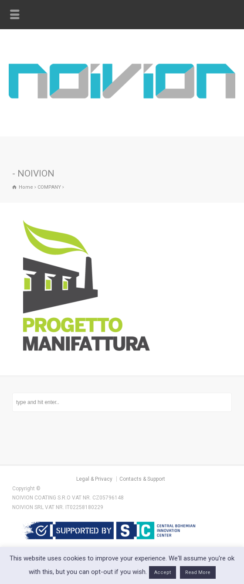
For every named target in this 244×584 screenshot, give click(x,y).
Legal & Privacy (94, 479)
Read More (197, 572)
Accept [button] (162, 572)
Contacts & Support (142, 479)
